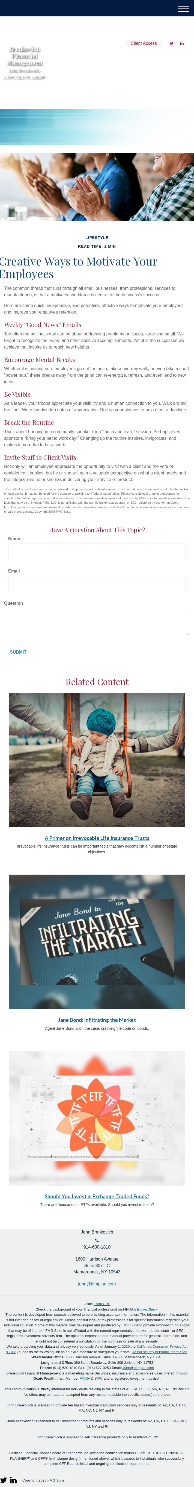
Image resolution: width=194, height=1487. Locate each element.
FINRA (85, 1378)
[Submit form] (18, 652)
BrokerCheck (147, 1309)
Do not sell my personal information (159, 1352)
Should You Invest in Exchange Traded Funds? (97, 1196)
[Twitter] (171, 43)
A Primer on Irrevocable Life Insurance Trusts (97, 838)
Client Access (144, 43)
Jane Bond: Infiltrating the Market (97, 1020)
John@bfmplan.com (138, 1368)
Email (14, 571)
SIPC (98, 1378)
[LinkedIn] (181, 43)
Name (14, 538)
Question (13, 603)
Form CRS (102, 1304)
